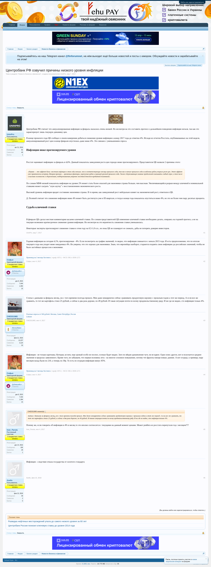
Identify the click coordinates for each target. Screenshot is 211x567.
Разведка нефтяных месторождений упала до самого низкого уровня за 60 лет (47, 521)
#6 (204, 478)
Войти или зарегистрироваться (192, 2)
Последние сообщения (14, 28)
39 (22, 496)
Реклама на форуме (87, 25)
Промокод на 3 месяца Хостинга (38, 257)
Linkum (29, 317)
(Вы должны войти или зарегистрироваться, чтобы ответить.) (182, 510)
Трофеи (47, 25)
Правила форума (69, 25)
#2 (204, 261)
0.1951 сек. (86, 564)
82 (22, 150)
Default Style (8, 560)
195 (22, 447)
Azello (9, 480)
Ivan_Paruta (12, 430)
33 (22, 345)
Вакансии (103, 25)
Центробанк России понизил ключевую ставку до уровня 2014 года (41, 525)
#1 (204, 233)
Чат (56, 25)
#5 (204, 429)
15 (22, 288)
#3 (204, 320)
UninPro (63, 74)
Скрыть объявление (203, 56)
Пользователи (34, 25)
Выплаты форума (170, 65)
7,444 (21, 283)
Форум (22, 25)
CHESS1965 (12, 316)
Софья (10, 260)
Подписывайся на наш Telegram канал (189, 65)
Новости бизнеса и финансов (29, 74)
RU (16, 560)
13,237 (20, 340)
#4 (204, 375)
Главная (12, 25)
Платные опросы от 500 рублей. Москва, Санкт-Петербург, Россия (51, 314)
